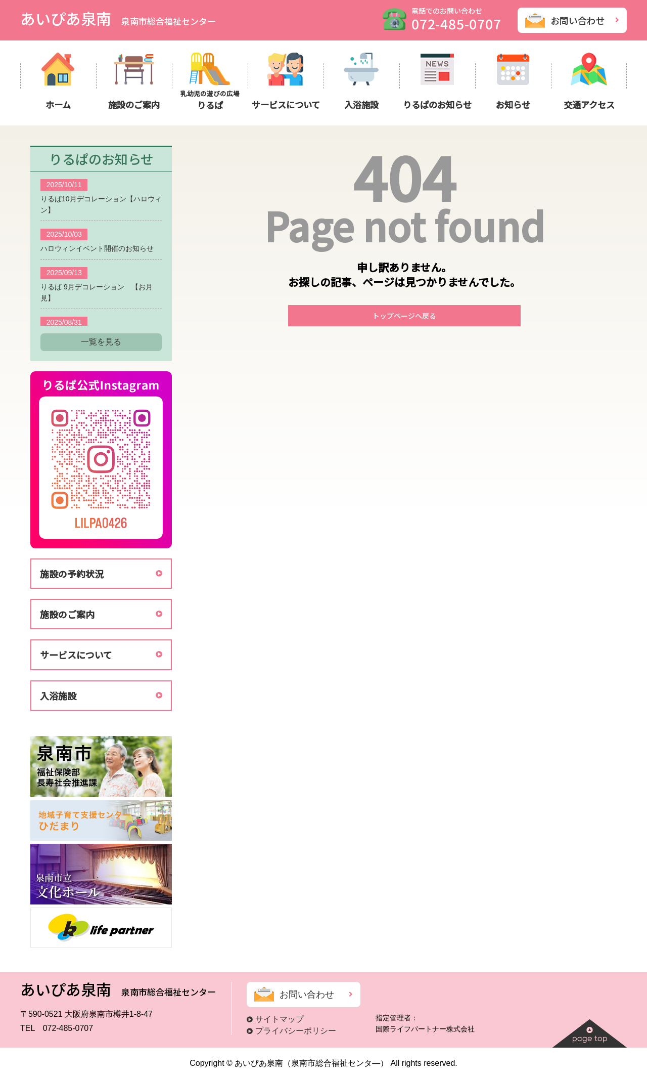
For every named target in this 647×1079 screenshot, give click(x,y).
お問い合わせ (577, 20)
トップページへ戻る (404, 316)
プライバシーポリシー (295, 1030)
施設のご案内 (67, 614)
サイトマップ (279, 1019)
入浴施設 (58, 695)
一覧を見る (101, 341)
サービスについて (76, 654)
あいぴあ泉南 (118, 18)
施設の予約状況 (72, 573)
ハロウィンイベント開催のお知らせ (97, 248)
